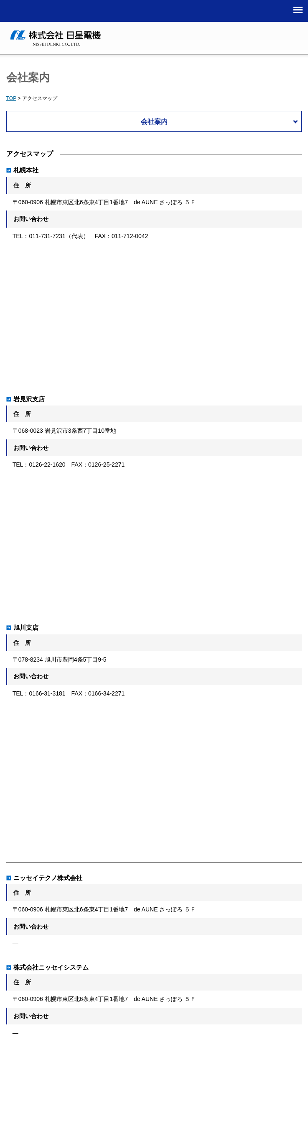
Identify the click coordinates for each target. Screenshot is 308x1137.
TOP (11, 98)
